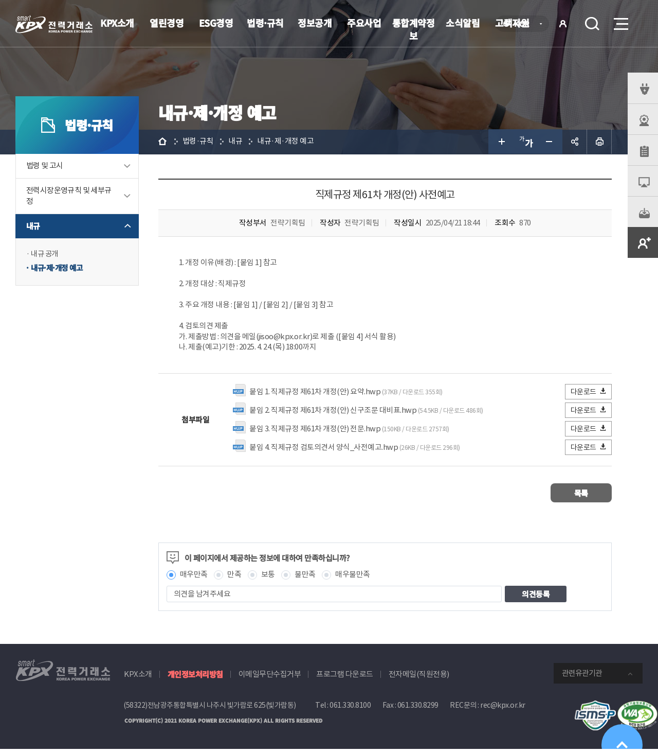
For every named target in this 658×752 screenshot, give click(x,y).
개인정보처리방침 (195, 677)
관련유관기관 (582, 676)
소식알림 (463, 22)
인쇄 (599, 142)
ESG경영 (216, 22)
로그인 (563, 23)
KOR (524, 24)
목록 (581, 495)
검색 (592, 23)
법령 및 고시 (44, 166)
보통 (269, 577)
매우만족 (195, 577)
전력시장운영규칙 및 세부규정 (69, 196)
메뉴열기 (620, 21)
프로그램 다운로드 (344, 677)
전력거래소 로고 (54, 24)
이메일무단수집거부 (270, 677)
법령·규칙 (265, 22)
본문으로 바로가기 (0, 0)
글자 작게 (550, 142)
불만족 (306, 577)
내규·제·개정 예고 (58, 269)
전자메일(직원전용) (419, 677)
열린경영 (167, 22)
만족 (236, 577)
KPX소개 (117, 22)
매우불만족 (354, 577)
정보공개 (315, 22)
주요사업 (364, 22)
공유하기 (574, 142)
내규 (33, 226)
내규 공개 (45, 254)
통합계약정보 (413, 29)
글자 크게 (500, 142)
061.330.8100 (350, 708)
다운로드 (589, 394)
